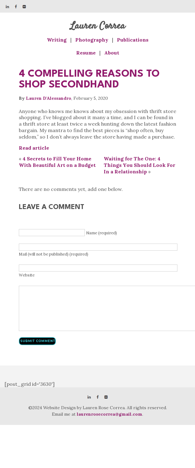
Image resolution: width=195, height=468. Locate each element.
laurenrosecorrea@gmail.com (109, 414)
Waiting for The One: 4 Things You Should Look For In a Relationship (139, 165)
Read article (34, 148)
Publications (132, 40)
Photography (91, 40)
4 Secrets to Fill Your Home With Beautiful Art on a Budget (57, 161)
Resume (86, 53)
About (111, 53)
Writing (57, 40)
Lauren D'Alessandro (48, 98)
